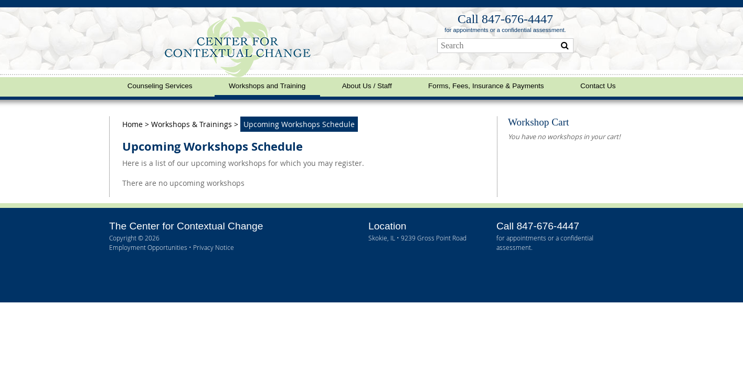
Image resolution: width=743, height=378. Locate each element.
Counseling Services (160, 86)
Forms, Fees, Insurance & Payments (486, 86)
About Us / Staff (367, 86)
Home (133, 124)
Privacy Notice (213, 247)
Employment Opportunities (148, 247)
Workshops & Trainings (191, 124)
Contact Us (597, 86)
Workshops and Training (267, 86)
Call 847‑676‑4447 (505, 19)
